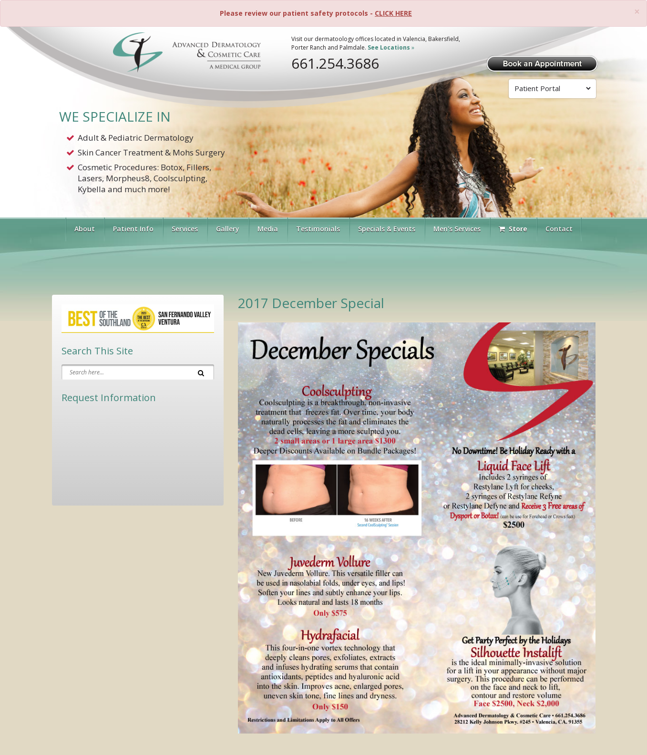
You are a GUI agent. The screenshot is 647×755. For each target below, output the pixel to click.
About (84, 228)
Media (267, 228)
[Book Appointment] (542, 62)
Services (185, 228)
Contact (559, 228)
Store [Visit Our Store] (513, 228)
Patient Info (133, 228)
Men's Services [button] (457, 228)
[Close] (637, 12)
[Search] (201, 372)
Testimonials (318, 228)
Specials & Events (386, 228)
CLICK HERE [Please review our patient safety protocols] (393, 13)
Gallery (227, 228)
